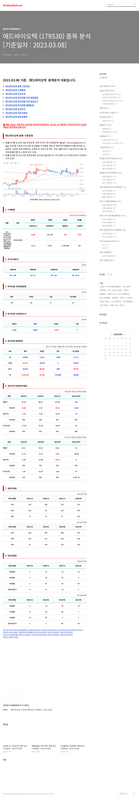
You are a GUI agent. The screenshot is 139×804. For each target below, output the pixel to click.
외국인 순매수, (105, 301)
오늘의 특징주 (107, 90)
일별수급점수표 (110, 140)
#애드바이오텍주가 (35, 630)
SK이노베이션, (116, 301)
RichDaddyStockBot (110, 241)
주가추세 (15, 93)
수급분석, (103, 286)
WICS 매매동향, (105, 297)
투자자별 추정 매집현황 (21, 97)
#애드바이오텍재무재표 (10, 635)
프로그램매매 (106, 252)
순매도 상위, (113, 305)
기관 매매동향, (128, 301)
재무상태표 (16, 112)
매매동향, (103, 294)
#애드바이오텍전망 (63, 630)
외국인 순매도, (117, 290)
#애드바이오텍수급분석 (10, 632)
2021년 (106, 151)
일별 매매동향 (109, 162)
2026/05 (118, 334)
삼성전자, (129, 297)
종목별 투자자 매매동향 (111, 158)
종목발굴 (106, 128)
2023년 (106, 154)
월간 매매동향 (109, 168)
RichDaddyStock (12, 5)
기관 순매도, (104, 305)
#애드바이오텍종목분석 (20, 630)
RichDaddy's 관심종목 (112, 143)
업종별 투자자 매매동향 (111, 172)
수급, (109, 290)
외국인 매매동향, (123, 294)
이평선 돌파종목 (109, 104)
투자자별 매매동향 (19, 105)
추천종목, (103, 290)
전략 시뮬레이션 (107, 260)
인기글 (109, 274)
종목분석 (106, 125)
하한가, (126, 290)
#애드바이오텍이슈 (66, 635)
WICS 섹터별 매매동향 (110, 201)
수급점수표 (103, 77)
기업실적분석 (106, 147)
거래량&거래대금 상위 (112, 100)
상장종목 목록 (106, 117)
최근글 (102, 274)
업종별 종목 (107, 120)
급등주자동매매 (109, 256)
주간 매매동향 (109, 165)
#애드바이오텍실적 (40, 632)
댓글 (4, 759)
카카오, (122, 305)
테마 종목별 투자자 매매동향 (113, 230)
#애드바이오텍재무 (66, 632)
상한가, (122, 297)
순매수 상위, (111, 294)
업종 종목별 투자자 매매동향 (113, 187)
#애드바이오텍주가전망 (49, 630)
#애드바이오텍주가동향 (10, 637)
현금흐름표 (16, 116)
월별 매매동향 (108, 197)
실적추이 (15, 109)
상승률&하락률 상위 (111, 94)
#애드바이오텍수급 (76, 630)
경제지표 (104, 108)
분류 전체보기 (107, 86)
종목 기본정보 (17, 86)
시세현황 (15, 90)
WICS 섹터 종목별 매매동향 (112, 215)
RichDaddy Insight (109, 112)
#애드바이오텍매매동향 (26, 632)
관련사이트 (123, 793)
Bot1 (105, 245)
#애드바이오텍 (7, 630)
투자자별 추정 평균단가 (21, 101)
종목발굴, (115, 297)
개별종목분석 (109, 132)
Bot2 (105, 248)
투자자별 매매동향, (114, 286)
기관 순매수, (126, 286)
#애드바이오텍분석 (53, 635)
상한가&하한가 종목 (111, 97)
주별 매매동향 (109, 194)
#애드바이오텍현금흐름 (39, 635)
